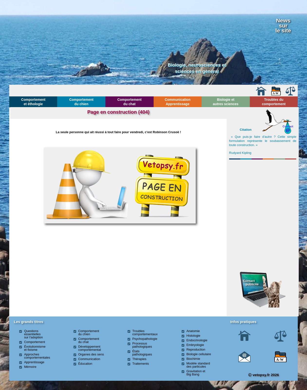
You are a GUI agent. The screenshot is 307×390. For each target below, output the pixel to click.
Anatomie (193, 331)
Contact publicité (251, 282)
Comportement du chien (81, 102)
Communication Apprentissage (177, 102)
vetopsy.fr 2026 (263, 375)
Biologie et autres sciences (225, 102)
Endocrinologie (196, 340)
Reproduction (195, 349)
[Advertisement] (262, 187)
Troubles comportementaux (145, 332)
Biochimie (193, 359)
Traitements (140, 363)
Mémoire (30, 367)
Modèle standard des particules (198, 365)
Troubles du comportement (274, 102)
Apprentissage (34, 362)
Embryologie (195, 345)
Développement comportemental (89, 348)
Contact (288, 126)
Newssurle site (283, 25)
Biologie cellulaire (198, 354)
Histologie (193, 335)
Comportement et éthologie (33, 102)
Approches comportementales (37, 356)
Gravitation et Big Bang (195, 372)
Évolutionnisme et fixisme (35, 348)
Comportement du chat (129, 102)
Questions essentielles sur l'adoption (33, 334)
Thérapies (139, 359)
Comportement (34, 342)
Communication (89, 359)
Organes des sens (91, 354)
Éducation (85, 363)
